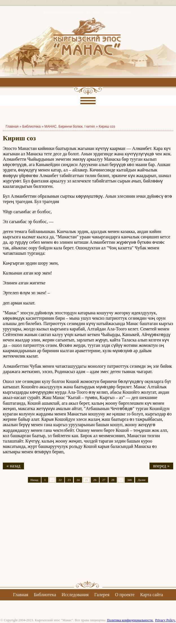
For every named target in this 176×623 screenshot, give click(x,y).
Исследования (75, 594)
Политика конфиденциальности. (130, 620)
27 (103, 480)
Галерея (101, 594)
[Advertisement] (88, 536)
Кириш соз (107, 126)
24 (78, 480)
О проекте (125, 594)
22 (60, 480)
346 (129, 480)
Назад (34, 480)
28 (112, 480)
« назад (13, 465)
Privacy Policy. (165, 620)
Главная (20, 594)
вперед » (161, 465)
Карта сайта (151, 594)
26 (94, 480)
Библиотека (31, 126)
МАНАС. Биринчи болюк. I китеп (70, 126)
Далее (142, 480)
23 (69, 480)
